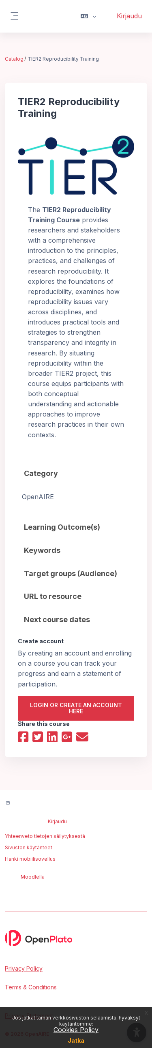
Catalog (14, 59)
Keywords (42, 550)
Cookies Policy (76, 1030)
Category (41, 473)
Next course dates (57, 619)
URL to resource (52, 596)
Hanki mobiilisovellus (30, 859)
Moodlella (33, 877)
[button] (88, 16)
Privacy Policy (24, 968)
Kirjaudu (129, 16)
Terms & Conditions (31, 987)
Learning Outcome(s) (62, 527)
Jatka (76, 1040)
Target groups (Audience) (70, 573)
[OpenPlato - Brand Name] (76, 938)
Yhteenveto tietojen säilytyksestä (45, 836)
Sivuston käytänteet (28, 847)
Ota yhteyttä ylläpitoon (44, 803)
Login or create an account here (76, 708)
